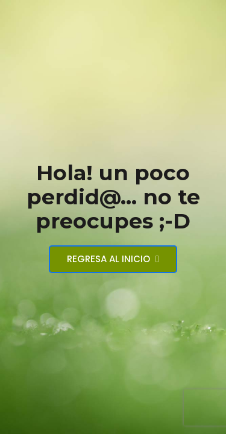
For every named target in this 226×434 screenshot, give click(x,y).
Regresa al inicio (113, 259)
